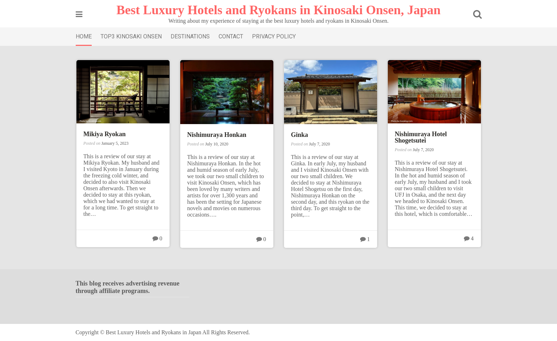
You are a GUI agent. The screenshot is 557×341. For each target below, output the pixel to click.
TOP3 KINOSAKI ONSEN (131, 36)
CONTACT (231, 36)
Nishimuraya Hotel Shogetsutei (421, 137)
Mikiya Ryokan (105, 134)
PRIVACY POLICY (274, 36)
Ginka (299, 134)
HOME (84, 36)
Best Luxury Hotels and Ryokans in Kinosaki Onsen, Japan (279, 10)
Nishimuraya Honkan (217, 134)
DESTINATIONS (190, 36)
